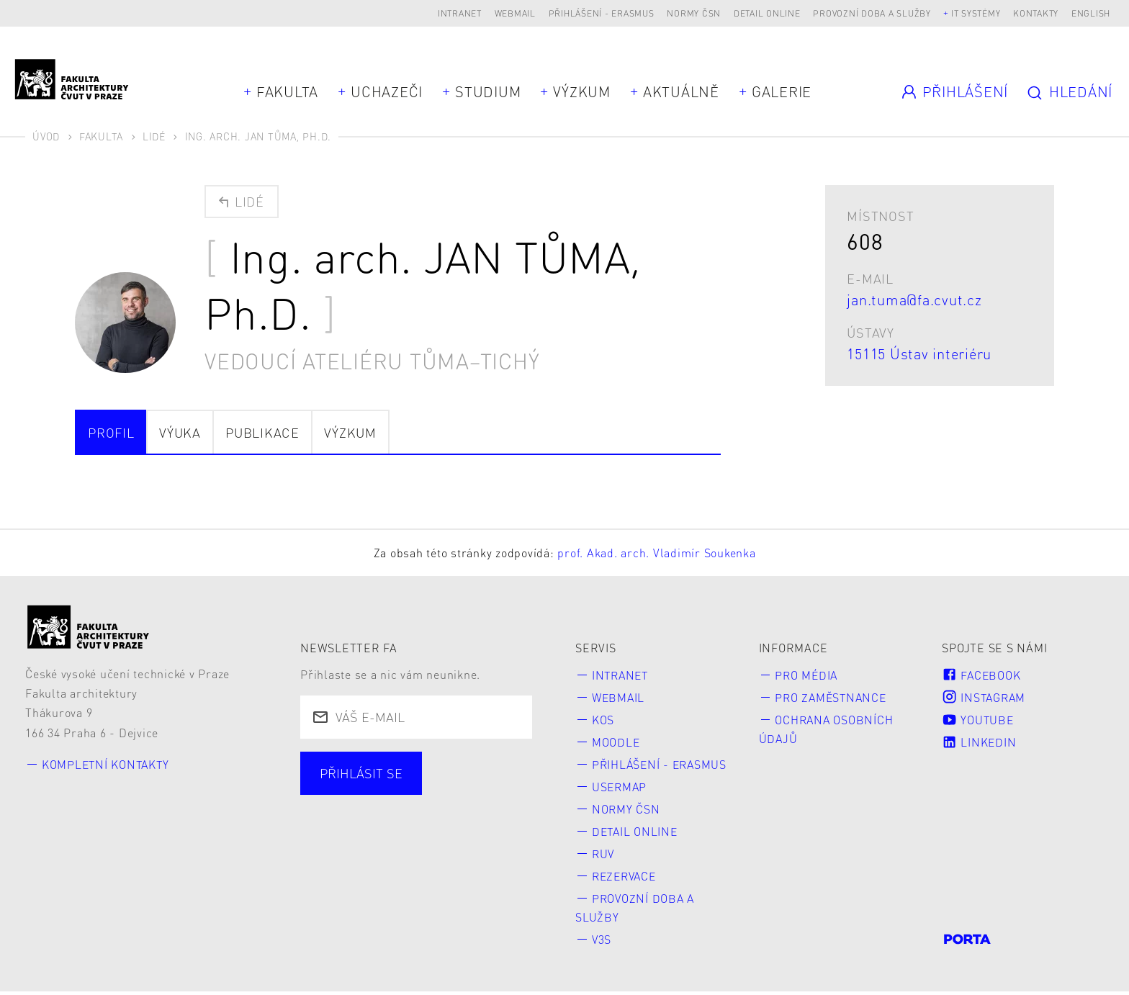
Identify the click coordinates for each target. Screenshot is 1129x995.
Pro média (807, 675)
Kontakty (1035, 13)
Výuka (180, 432)
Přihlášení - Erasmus (602, 13)
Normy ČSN (694, 13)
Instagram (985, 697)
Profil (111, 432)
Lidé (154, 136)
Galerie (781, 91)
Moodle (616, 742)
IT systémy (976, 13)
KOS (603, 719)
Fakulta (287, 91)
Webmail (515, 13)
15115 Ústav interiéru (919, 353)
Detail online (767, 13)
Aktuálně (681, 91)
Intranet (460, 13)
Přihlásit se (361, 773)
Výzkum (582, 91)
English (1090, 13)
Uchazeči (387, 91)
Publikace (262, 432)
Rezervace (626, 878)
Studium (488, 91)
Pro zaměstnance (833, 697)
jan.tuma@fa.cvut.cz (914, 299)
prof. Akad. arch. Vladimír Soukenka (656, 552)
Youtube (978, 719)
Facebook (982, 675)
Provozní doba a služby (872, 13)
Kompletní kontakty (107, 764)
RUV (604, 855)
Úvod (46, 136)
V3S (602, 942)
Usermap (620, 788)
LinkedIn (979, 742)
